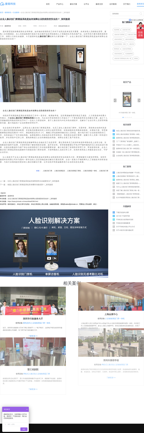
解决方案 (73, 4)
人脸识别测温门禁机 (74, 171)
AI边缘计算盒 (60, 423)
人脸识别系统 (118, 39)
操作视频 (140, 401)
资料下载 (116, 419)
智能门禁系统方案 (89, 414)
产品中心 (59, 4)
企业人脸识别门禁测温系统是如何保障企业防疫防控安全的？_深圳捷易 (32, 198)
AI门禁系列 (59, 401)
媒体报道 (140, 419)
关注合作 (116, 395)
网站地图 (115, 431)
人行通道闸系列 (60, 419)
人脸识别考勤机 (126, 49)
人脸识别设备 (118, 53)
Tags (102, 431)
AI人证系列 (59, 405)
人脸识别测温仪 (59, 171)
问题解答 (140, 405)
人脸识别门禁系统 (119, 34)
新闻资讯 (140, 4)
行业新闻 (16, 12)
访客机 (136, 58)
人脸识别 (131, 44)
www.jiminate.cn (63, 26)
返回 (3, 193)
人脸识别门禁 (44, 36)
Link (120, 431)
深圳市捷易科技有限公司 (62, 431)
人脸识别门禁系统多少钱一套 (122, 58)
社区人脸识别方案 (89, 401)
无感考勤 (116, 30)
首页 (48, 4)
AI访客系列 (59, 410)
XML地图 (108, 431)
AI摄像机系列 (60, 414)
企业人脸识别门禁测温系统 (22, 118)
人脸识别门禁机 (132, 34)
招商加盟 (116, 414)
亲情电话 (116, 49)
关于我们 (126, 4)
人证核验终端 (129, 53)
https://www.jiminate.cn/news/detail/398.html (23, 201)
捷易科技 (8, 26)
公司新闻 (140, 414)
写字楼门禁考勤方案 (90, 410)
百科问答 (140, 423)
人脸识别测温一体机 (90, 171)
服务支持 (99, 4)
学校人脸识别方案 (89, 405)
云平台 (86, 4)
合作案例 (113, 4)
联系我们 (116, 405)
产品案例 (116, 410)
